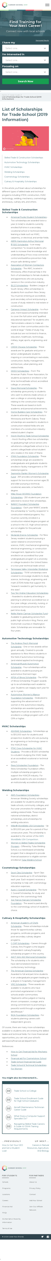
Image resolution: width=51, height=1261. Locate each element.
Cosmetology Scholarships (17, 177)
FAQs (4, 1213)
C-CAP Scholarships (20, 943)
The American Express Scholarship (27, 971)
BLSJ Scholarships (19, 285)
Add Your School (35, 1200)
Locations (6, 1194)
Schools (5, 1182)
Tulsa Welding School (31, 860)
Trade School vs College (25, 1091)
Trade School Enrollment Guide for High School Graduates (28, 1099)
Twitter (42, 1237)
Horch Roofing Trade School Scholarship (30, 436)
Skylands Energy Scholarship (24, 535)
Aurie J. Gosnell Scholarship (23, 890)
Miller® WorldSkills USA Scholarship (27, 826)
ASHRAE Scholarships (21, 731)
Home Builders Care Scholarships (26, 412)
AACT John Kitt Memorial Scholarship (28, 957)
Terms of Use (7, 1228)
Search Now (25, 81)
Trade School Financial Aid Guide (26, 1062)
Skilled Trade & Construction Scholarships (23, 157)
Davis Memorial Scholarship (24, 388)
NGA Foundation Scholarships (25, 1015)
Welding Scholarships (14, 172)
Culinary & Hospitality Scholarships (20, 181)
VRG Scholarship (19, 984)
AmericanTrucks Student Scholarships (29, 217)
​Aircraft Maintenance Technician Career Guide (29, 1108)
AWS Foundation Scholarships (25, 795)
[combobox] (25, 48)
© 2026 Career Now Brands (13, 1237)
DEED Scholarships (20, 371)
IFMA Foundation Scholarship (25, 456)
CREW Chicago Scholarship (24, 347)
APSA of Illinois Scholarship (23, 677)
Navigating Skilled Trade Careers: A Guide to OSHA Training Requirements (29, 1126)
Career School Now (17, 5)
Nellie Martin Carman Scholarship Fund (29, 613)
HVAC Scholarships (13, 167)
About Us (33, 1182)
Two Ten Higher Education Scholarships (29, 593)
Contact (32, 1194)
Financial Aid (7, 1207)
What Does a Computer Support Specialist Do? (29, 1117)
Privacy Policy (35, 1188)
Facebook (48, 1237)
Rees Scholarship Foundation (24, 765)
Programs (6, 1188)
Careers (5, 1200)
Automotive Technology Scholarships (22, 162)
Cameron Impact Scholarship (24, 309)
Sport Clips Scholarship (21, 873)
